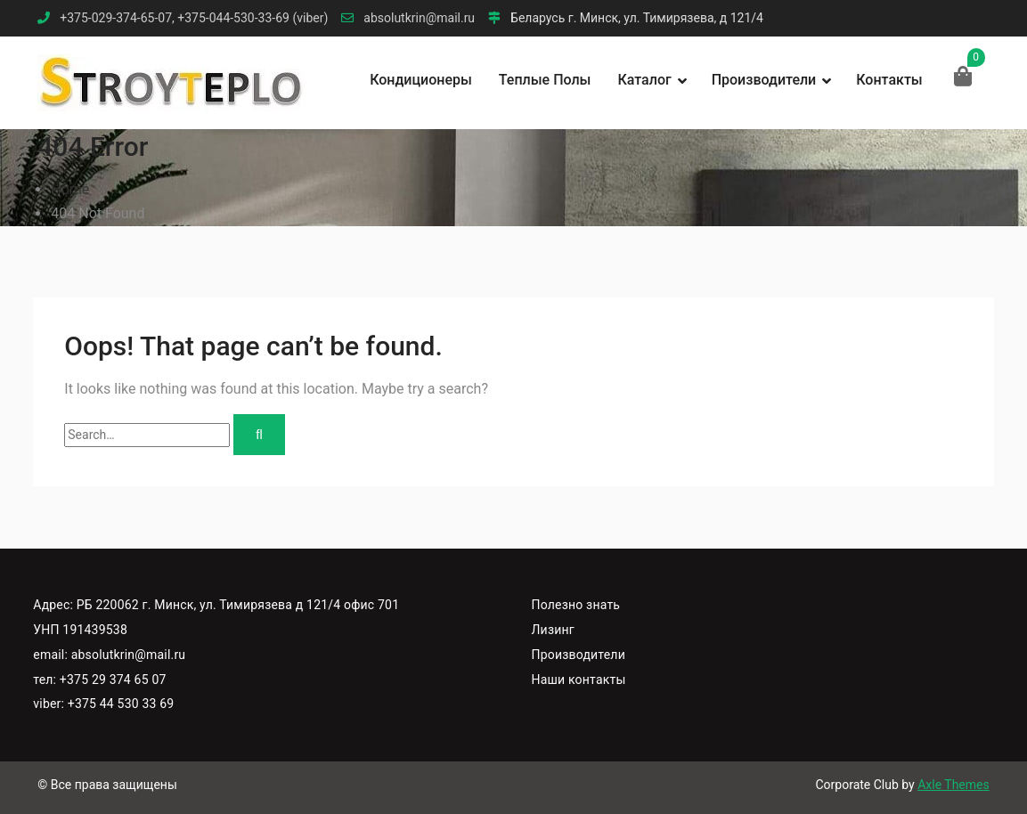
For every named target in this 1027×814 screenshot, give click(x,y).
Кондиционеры (421, 79)
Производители (764, 79)
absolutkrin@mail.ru (419, 18)
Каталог (644, 79)
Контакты (889, 79)
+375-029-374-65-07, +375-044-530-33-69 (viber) (194, 18)
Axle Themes (953, 784)
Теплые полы (545, 79)
